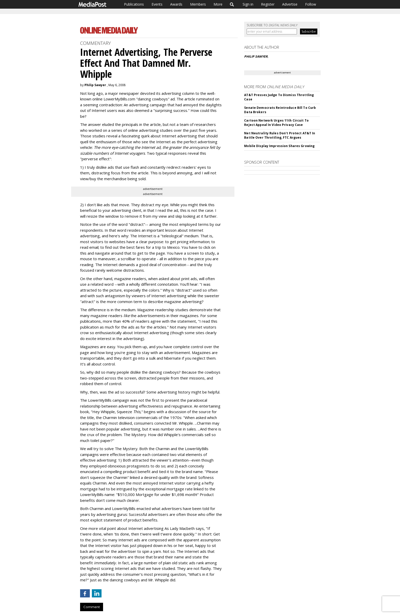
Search (232, 4)
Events (157, 4)
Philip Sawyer (95, 85)
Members (198, 4)
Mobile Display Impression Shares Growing (279, 146)
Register (267, 4)
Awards (176, 4)
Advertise (289, 4)
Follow (310, 4)
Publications (134, 4)
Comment (91, 607)
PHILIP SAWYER (256, 56)
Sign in (248, 4)
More (218, 4)
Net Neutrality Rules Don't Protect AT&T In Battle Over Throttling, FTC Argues (279, 135)
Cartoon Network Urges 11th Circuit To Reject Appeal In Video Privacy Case (276, 122)
